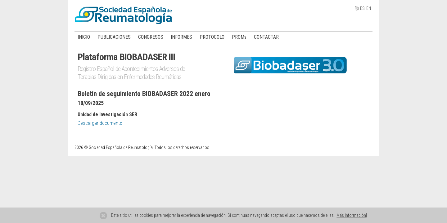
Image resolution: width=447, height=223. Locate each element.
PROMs (239, 37)
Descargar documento (100, 123)
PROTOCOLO (212, 37)
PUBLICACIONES (114, 37)
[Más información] (351, 215)
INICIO (84, 37)
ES (362, 8)
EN (368, 8)
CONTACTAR (266, 37)
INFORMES (181, 37)
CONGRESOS (150, 37)
